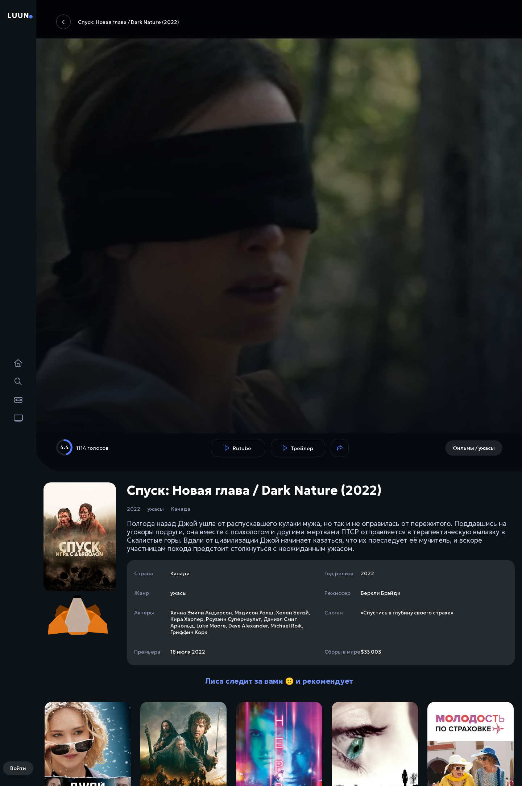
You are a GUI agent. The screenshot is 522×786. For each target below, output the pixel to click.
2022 (133, 509)
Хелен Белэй (292, 612)
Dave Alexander (248, 625)
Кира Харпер (186, 619)
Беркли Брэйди (381, 593)
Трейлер (298, 448)
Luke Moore (211, 625)
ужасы (156, 509)
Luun (18, 15)
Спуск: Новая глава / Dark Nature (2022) (117, 22)
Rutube (238, 448)
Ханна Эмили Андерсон (201, 612)
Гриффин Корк (188, 632)
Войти (18, 768)
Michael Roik (286, 625)
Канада (180, 509)
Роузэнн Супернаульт (233, 619)
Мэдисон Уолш (254, 612)
